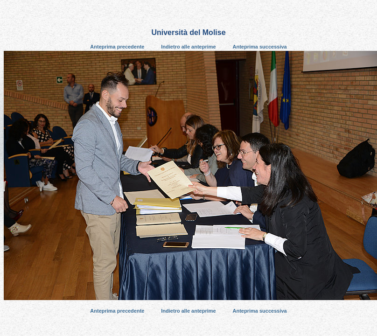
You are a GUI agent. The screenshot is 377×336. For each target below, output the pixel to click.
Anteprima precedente (117, 46)
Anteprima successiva (260, 46)
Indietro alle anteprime (188, 46)
